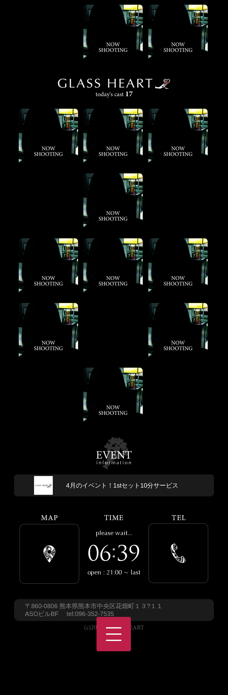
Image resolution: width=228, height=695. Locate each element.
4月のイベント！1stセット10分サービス (122, 485)
